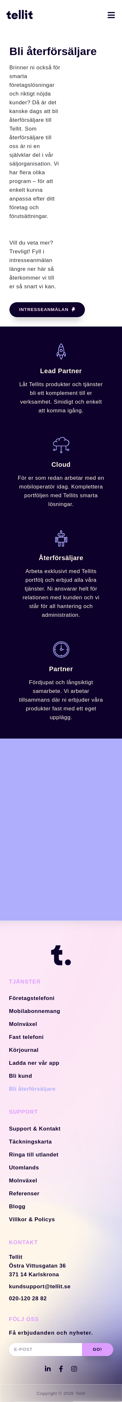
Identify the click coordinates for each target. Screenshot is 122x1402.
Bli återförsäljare (32, 1089)
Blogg (17, 1206)
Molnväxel (23, 1024)
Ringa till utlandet (34, 1155)
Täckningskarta (30, 1142)
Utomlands (24, 1168)
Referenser (24, 1193)
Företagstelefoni (32, 998)
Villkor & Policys (32, 1219)
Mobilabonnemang (35, 1011)
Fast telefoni (26, 1037)
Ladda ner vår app (34, 1063)
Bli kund (20, 1076)
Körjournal (24, 1050)
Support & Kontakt (35, 1129)
